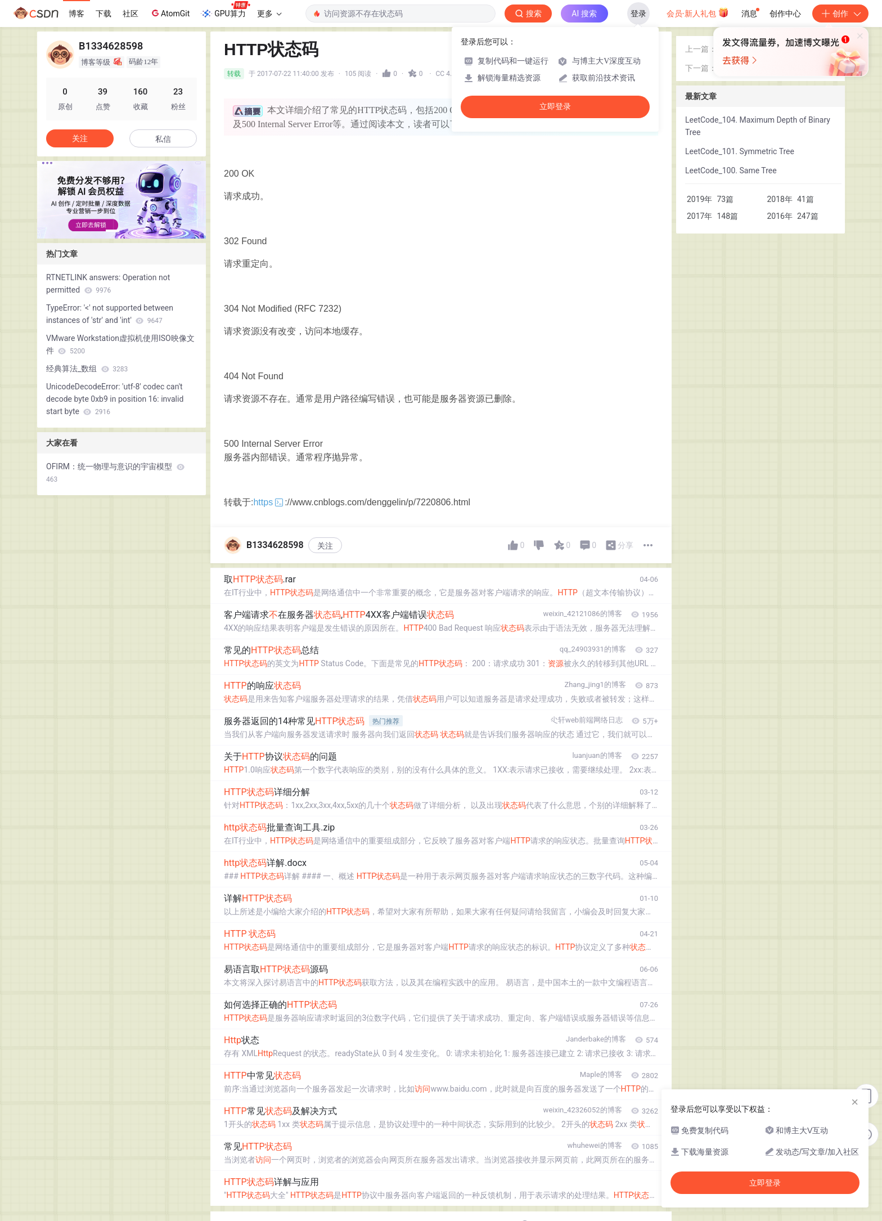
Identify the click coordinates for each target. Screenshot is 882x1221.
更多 (269, 13)
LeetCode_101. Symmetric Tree (739, 151)
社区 (130, 13)
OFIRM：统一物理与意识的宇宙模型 (115, 472)
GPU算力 (225, 10)
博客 (76, 13)
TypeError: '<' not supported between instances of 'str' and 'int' (109, 314)
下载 (103, 13)
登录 (638, 13)
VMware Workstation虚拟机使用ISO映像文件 (120, 344)
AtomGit (170, 13)
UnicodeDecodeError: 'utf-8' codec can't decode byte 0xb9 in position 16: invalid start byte (114, 399)
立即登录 (555, 106)
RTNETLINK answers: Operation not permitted (108, 283)
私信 (163, 138)
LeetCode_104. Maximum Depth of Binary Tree (757, 126)
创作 (840, 13)
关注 (325, 545)
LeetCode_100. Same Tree (731, 170)
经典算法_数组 (87, 368)
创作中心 (785, 13)
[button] (112, 231)
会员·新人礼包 (698, 12)
